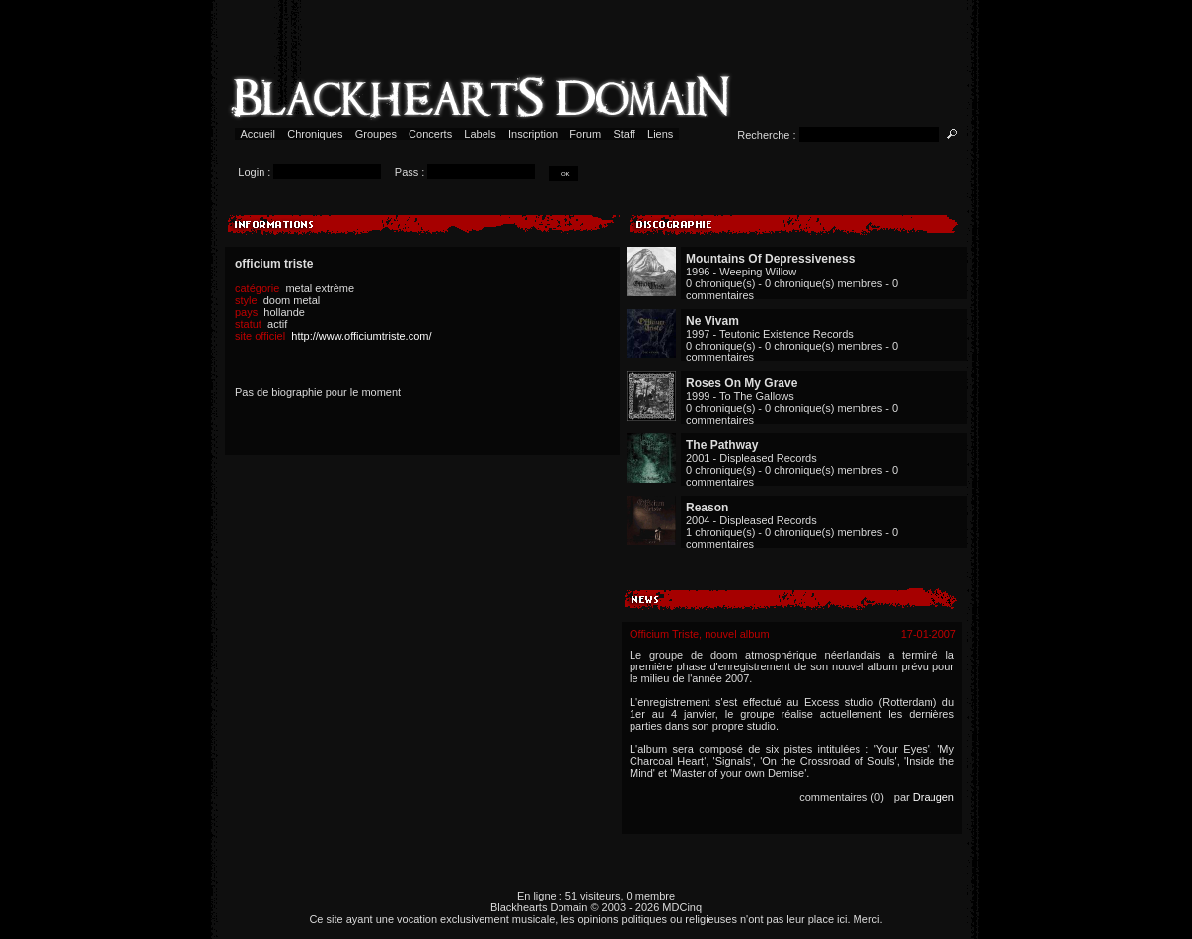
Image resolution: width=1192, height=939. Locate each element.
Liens (660, 134)
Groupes (376, 134)
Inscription (532, 134)
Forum (585, 134)
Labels (480, 134)
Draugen (933, 797)
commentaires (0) (841, 797)
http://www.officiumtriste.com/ (361, 336)
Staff (624, 134)
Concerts (430, 134)
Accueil (258, 134)
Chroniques (314, 134)
